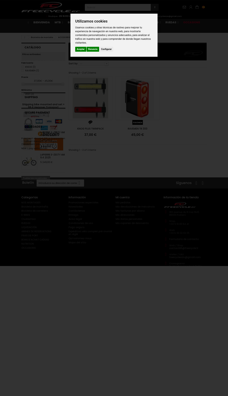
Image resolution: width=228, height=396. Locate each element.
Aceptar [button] (81, 49)
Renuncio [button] (93, 49)
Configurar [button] (106, 49)
